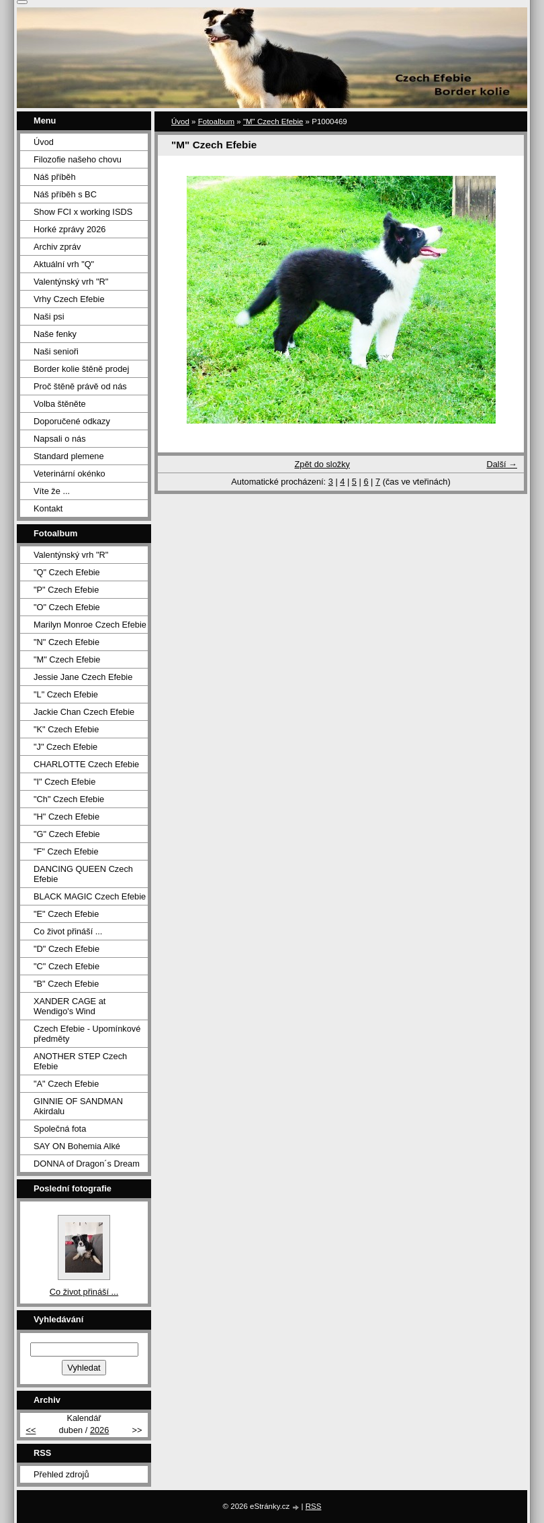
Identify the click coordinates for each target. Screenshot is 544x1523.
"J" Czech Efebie (65, 747)
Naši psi (49, 316)
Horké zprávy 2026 (69, 229)
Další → (501, 464)
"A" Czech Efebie (66, 1084)
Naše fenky (55, 334)
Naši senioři (56, 351)
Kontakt (48, 508)
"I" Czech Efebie (64, 782)
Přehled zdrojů (61, 1474)
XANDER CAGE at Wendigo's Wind (69, 1006)
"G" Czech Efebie (67, 834)
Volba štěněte (60, 404)
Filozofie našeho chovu (78, 159)
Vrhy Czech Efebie (69, 299)
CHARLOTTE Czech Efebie (86, 764)
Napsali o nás (60, 439)
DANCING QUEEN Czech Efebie (83, 874)
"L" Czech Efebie (66, 694)
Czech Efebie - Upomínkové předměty (87, 1034)
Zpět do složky (322, 464)
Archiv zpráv (57, 247)
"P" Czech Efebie (66, 590)
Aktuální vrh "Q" (64, 264)
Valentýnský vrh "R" (71, 282)
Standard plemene (69, 456)
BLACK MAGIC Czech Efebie (90, 896)
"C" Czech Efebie (66, 966)
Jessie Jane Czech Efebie (83, 677)
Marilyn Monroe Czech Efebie (90, 625)
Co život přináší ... (68, 931)
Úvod (180, 121)
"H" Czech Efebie (66, 817)
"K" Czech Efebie (66, 729)
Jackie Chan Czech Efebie (84, 712)
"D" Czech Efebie (66, 949)
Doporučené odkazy (72, 421)
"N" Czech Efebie (66, 642)
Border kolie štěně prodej (81, 369)
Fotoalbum (216, 121)
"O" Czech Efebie (67, 607)
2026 (99, 1430)
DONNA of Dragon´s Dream (87, 1164)
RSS (314, 1506)
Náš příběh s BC (65, 194)
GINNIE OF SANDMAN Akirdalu (78, 1106)
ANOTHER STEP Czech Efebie (80, 1061)
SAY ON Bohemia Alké (77, 1146)
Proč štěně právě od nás (80, 386)
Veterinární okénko (69, 474)
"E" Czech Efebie (66, 914)
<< (31, 1430)
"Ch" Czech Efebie (69, 799)
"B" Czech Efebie (66, 984)
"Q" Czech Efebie (67, 572)
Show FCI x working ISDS (83, 212)
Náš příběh (55, 177)
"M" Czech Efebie (273, 121)
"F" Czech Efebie (66, 851)
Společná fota (60, 1129)
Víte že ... (52, 491)
